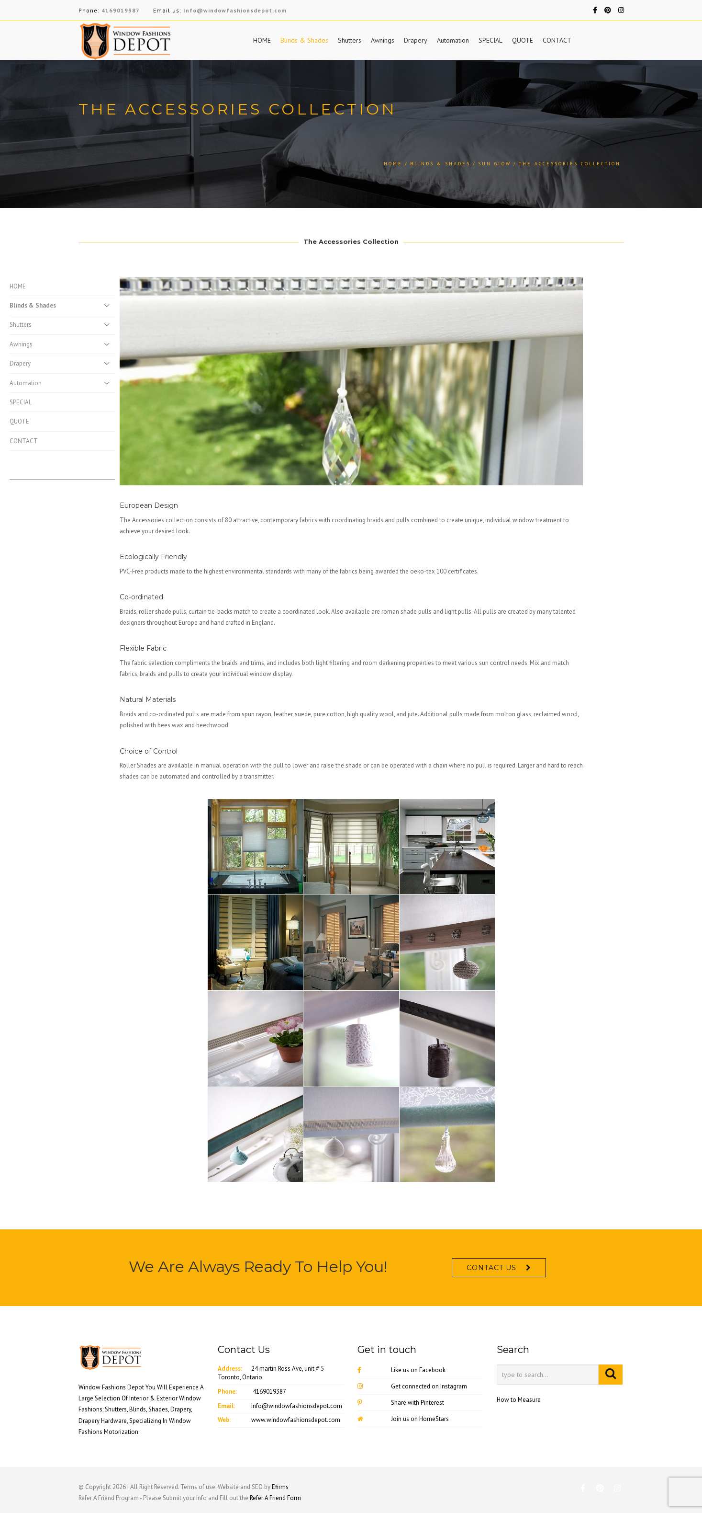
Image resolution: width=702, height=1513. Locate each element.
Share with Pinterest (400, 1402)
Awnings (382, 40)
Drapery (415, 40)
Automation (453, 40)
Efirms (280, 1487)
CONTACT (557, 40)
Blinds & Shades (304, 40)
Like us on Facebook (401, 1370)
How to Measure (519, 1400)
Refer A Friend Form (275, 1498)
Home (393, 163)
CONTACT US (491, 1267)
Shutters (349, 40)
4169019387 (120, 10)
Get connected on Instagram (412, 1386)
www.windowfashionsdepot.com (295, 1420)
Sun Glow (494, 163)
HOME (262, 40)
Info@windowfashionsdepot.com (235, 10)
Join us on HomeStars (403, 1419)
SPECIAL (490, 40)
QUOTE (522, 40)
